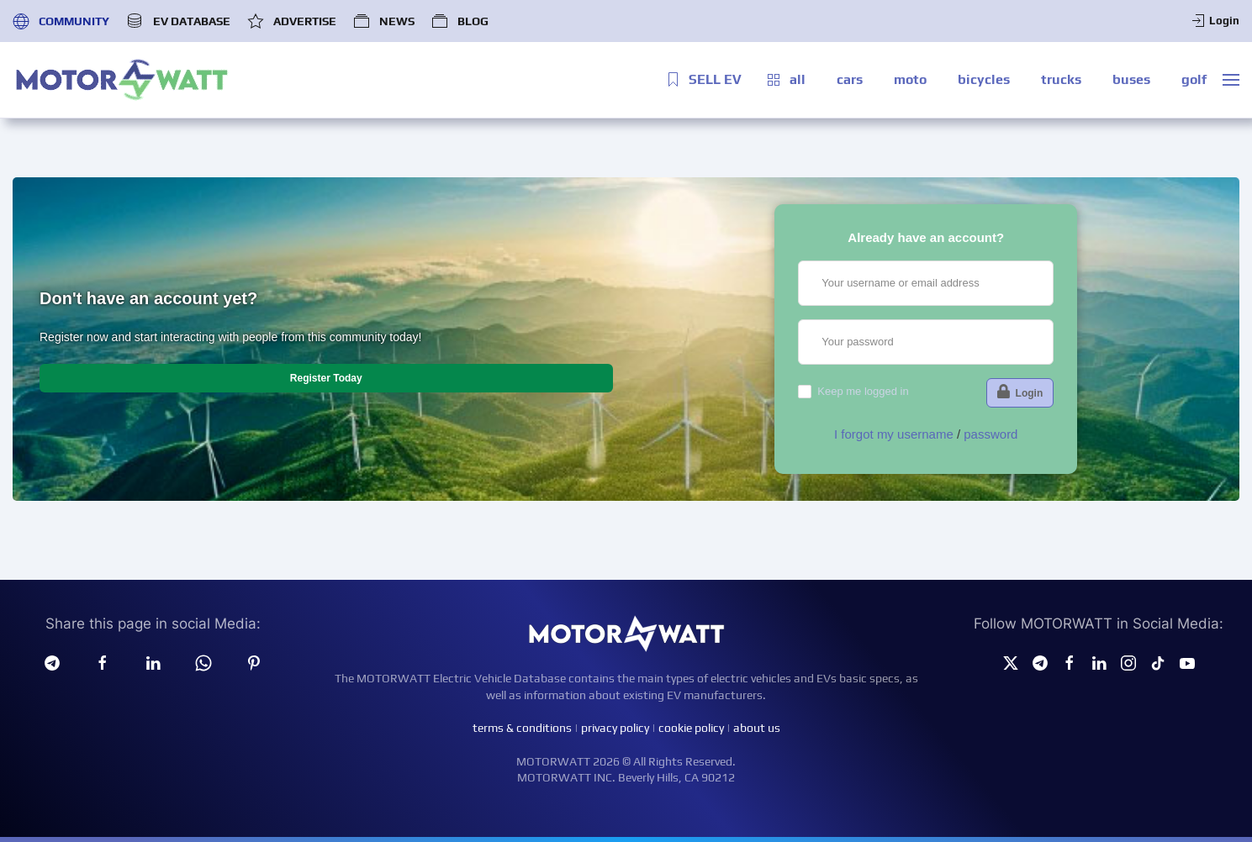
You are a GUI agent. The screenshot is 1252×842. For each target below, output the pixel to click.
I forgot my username (894, 434)
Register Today (326, 378)
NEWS (384, 21)
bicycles (984, 79)
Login (1214, 21)
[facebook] (102, 662)
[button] (1231, 80)
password (990, 434)
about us (756, 727)
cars (850, 79)
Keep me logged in (862, 391)
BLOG (460, 21)
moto (910, 79)
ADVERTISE (291, 21)
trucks (1061, 79)
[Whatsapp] (203, 662)
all (785, 79)
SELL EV (703, 79)
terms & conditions (522, 727)
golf (1194, 79)
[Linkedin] (153, 662)
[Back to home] (122, 80)
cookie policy (691, 727)
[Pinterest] (254, 662)
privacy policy (615, 727)
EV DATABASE (178, 21)
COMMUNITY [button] (61, 21)
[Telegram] (52, 662)
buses (1131, 79)
